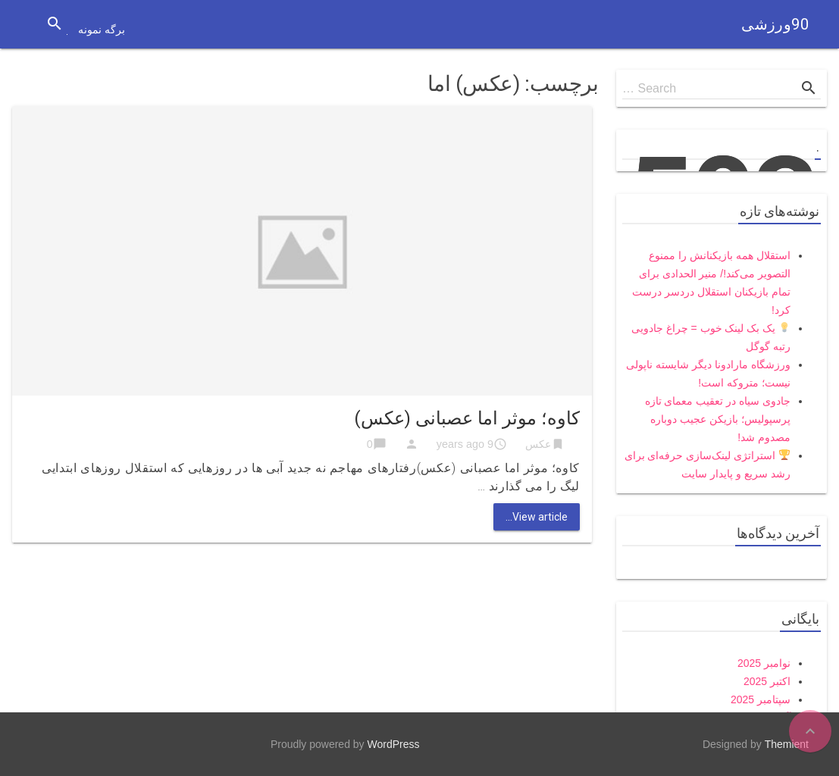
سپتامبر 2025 (760, 699)
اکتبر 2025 (767, 681)
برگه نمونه (101, 29)
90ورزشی (775, 24)
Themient (787, 744)
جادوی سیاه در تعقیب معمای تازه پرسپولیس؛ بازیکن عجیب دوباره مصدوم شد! (717, 419)
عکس (538, 444)
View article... (536, 516)
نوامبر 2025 (763, 663)
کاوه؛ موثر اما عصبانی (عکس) (467, 418)
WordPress (394, 744)
